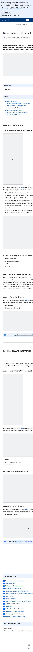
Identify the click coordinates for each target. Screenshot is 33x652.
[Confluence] (8, 20)
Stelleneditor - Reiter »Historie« (14, 609)
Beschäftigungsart (10, 583)
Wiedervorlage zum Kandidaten (14, 614)
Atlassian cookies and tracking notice (11, 8)
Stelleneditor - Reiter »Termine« (14, 611)
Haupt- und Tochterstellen (13, 588)
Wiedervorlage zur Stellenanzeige (15, 616)
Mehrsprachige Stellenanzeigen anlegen (17, 591)
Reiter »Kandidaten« (11, 599)
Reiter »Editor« (9, 596)
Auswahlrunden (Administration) (14, 581)
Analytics (26, 300)
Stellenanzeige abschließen (13, 604)
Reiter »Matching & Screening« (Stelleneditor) (18, 601)
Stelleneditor (8, 606)
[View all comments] (29, 645)
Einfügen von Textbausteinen (14, 586)
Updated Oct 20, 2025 (22, 24)
